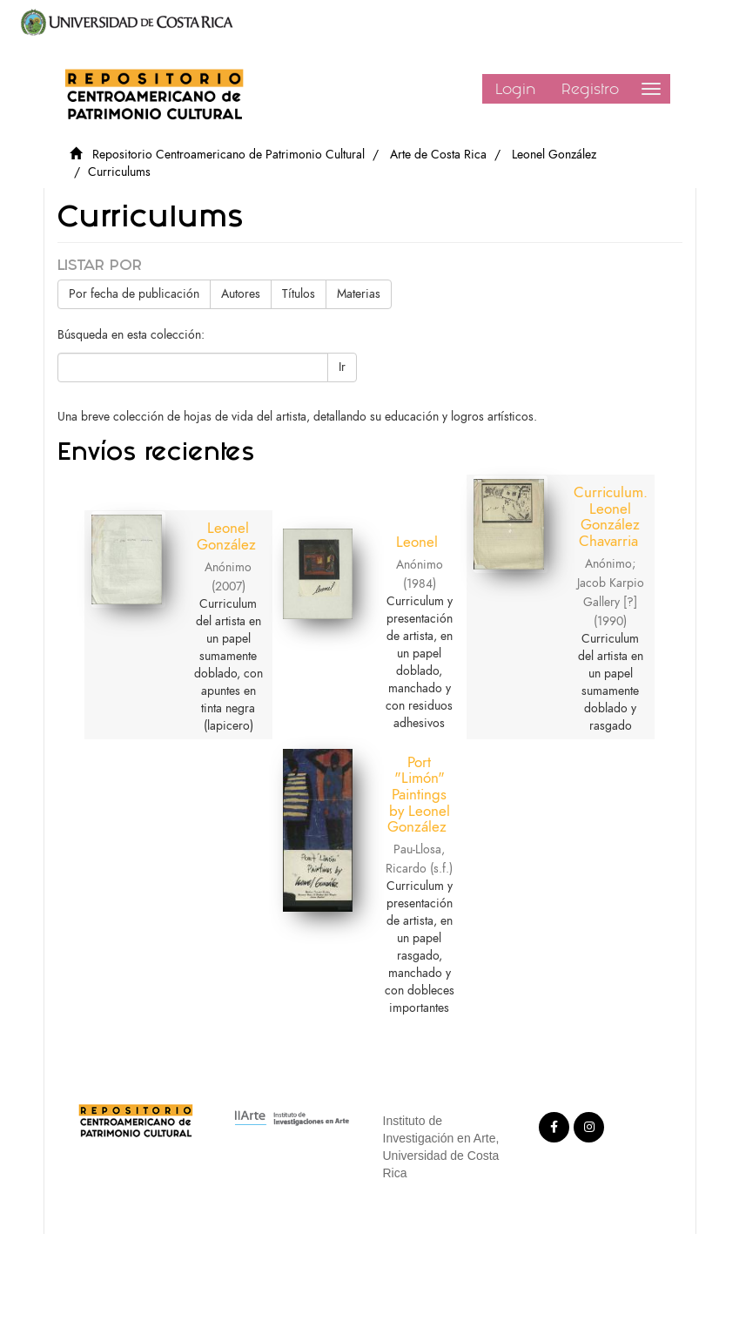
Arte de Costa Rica (438, 154)
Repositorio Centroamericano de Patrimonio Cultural (228, 154)
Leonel (417, 541)
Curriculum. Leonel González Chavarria (611, 516)
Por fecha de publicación (134, 294)
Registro (590, 88)
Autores (240, 294)
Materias (358, 294)
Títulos (298, 294)
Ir (342, 367)
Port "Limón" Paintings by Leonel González (418, 794)
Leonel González (554, 154)
